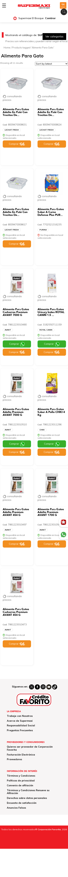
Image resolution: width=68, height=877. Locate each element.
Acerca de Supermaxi (20, 720)
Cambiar (50, 18)
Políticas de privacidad (21, 780)
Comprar (14, 143)
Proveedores (14, 759)
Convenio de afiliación (20, 785)
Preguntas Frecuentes (20, 730)
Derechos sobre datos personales (27, 798)
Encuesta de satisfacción (21, 802)
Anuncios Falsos (16, 807)
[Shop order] (51, 64)
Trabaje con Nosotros (20, 715)
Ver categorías (54, 36)
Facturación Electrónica (21, 754)
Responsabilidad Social (21, 725)
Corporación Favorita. (49, 829)
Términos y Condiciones (21, 775)
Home (7, 47)
